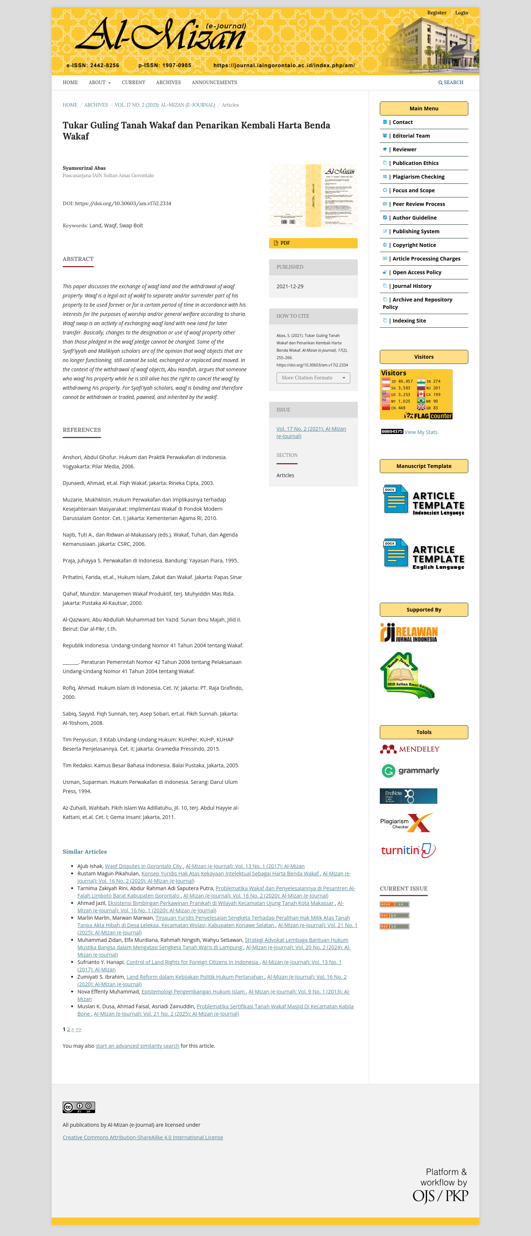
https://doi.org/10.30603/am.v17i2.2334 (123, 203)
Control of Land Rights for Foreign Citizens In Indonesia (193, 961)
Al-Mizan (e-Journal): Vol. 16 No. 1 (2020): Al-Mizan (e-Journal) (210, 906)
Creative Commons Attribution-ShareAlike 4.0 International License (143, 1137)
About (98, 82)
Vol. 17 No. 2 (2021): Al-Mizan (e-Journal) (165, 105)
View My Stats (421, 431)
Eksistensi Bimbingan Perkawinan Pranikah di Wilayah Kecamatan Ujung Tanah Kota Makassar (221, 902)
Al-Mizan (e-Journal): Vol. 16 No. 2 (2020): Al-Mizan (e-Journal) (255, 895)
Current (133, 82)
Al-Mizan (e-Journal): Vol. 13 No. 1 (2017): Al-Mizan (245, 866)
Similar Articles (85, 851)
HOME (70, 82)
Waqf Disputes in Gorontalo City (144, 866)
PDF (284, 243)
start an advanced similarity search (138, 1045)
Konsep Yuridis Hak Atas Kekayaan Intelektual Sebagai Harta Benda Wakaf (230, 873)
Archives (168, 82)
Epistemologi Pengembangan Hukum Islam (194, 991)
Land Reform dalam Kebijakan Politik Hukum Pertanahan (195, 976)
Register (437, 13)
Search (451, 82)
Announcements (214, 82)
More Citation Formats (307, 378)
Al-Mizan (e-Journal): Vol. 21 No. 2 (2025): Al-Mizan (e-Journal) (166, 1013)
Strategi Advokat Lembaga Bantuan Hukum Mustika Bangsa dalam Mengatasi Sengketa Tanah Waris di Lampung (212, 943)
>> (78, 1029)
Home (70, 105)
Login (461, 13)
